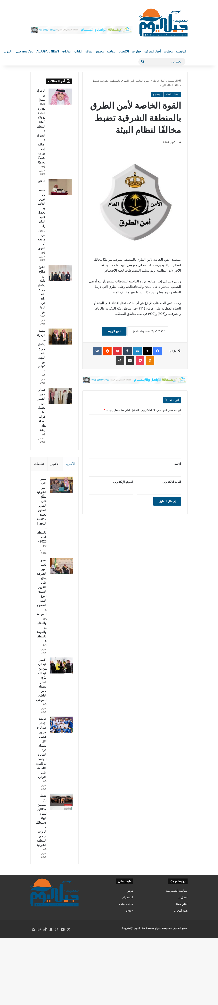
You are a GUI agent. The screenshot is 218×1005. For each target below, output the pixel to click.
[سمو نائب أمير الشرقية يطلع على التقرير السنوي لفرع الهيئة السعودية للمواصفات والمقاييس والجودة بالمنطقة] (60, 585)
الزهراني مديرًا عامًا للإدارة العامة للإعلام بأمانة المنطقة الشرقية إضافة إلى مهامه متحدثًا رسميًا (41, 126)
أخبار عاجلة (159, 80)
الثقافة (89, 51)
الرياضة (111, 51)
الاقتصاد (124, 51)
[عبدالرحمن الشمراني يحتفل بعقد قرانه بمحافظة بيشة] (60, 396)
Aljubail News (47, 51)
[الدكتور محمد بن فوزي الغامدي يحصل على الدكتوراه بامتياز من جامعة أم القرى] (60, 187)
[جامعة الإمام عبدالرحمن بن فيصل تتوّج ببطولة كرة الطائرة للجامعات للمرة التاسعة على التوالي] (60, 761)
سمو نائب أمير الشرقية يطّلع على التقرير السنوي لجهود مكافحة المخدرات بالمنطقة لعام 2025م (41, 520)
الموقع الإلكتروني (123, 481)
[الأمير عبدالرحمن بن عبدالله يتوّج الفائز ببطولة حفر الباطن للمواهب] (60, 693)
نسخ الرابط (114, 331)
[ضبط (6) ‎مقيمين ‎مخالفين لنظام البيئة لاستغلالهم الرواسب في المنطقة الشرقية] (60, 852)
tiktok (129, 980)
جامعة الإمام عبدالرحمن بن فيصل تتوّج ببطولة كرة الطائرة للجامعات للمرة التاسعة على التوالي (41, 791)
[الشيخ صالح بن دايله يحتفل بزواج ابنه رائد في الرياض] (60, 273)
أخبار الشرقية (152, 51)
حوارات (136, 51)
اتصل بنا (183, 966)
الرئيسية (181, 51)
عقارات (66, 51)
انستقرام (127, 966)
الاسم (177, 463)
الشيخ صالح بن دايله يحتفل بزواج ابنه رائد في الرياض (41, 289)
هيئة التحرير (180, 980)
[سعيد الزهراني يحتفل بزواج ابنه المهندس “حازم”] (60, 337)
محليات (168, 51)
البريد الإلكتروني (171, 481)
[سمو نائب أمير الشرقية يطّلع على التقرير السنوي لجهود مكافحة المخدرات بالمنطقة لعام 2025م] (60, 486)
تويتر (130, 960)
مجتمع (100, 51)
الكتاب (78, 51)
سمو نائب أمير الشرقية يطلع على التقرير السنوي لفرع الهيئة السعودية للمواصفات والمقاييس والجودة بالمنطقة (41, 623)
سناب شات (126, 973)
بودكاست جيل (24, 51)
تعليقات (39, 464)
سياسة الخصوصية (177, 960)
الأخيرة (70, 464)
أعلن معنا (182, 973)
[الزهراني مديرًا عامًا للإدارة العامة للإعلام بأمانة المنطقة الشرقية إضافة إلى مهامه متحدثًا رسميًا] (60, 97)
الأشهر (55, 464)
